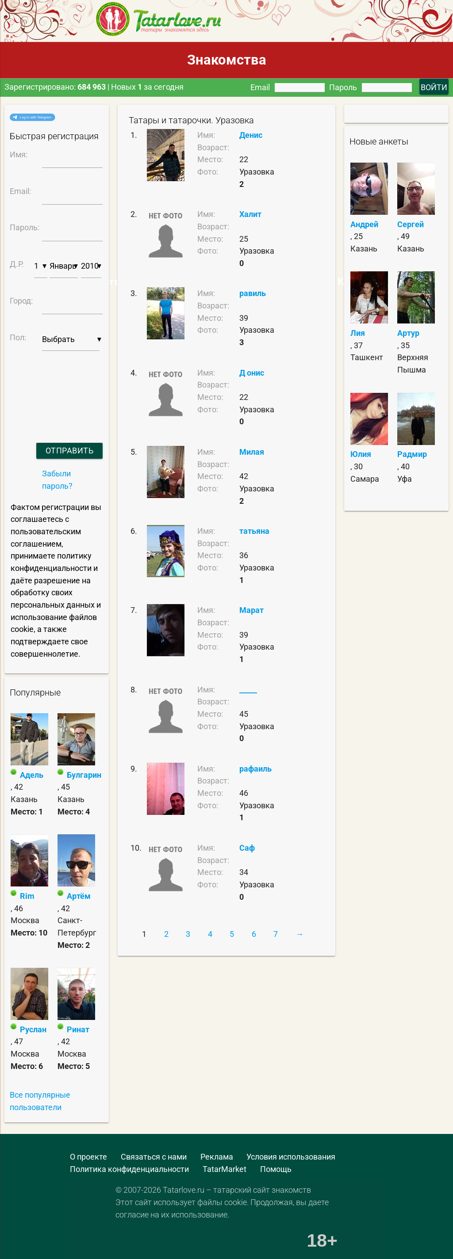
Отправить (70, 450)
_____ (248, 689)
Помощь (276, 1169)
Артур (408, 333)
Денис (250, 135)
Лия (357, 333)
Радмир (412, 454)
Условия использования (290, 1156)
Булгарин (84, 775)
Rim (27, 896)
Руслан (33, 1029)
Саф (247, 847)
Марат (251, 610)
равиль (252, 293)
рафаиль (255, 768)
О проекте (88, 1156)
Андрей (364, 224)
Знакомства (226, 60)
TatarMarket (224, 1169)
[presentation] (55, 386)
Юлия (360, 454)
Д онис (251, 372)
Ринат (78, 1029)
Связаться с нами (154, 1156)
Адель (31, 775)
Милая (251, 451)
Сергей (410, 224)
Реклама (216, 1156)
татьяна (254, 531)
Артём (79, 896)
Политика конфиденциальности (129, 1169)
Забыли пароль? (57, 480)
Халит (250, 214)
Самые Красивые (344, 281)
